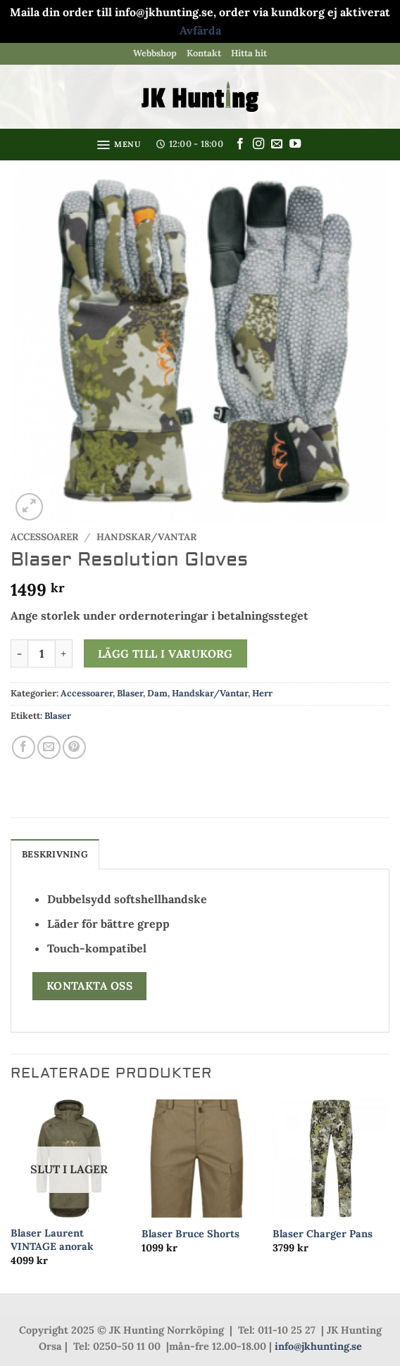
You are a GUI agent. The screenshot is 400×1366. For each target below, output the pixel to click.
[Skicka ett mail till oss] (276, 144)
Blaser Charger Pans (323, 1233)
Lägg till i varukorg (165, 653)
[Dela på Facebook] (23, 747)
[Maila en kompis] (49, 747)
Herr (262, 693)
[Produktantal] (41, 653)
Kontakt (204, 53)
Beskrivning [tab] (55, 854)
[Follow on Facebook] (240, 144)
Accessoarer (44, 536)
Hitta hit (249, 53)
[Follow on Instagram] (258, 144)
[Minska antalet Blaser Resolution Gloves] (19, 653)
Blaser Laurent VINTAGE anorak (52, 1240)
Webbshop (155, 53)
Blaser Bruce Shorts (190, 1233)
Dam (157, 693)
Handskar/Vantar (146, 536)
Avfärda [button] (200, 30)
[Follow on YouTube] (295, 144)
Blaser (130, 693)
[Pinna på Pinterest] (74, 747)
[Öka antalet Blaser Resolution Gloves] (64, 653)
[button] (119, 145)
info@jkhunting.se (318, 1346)
